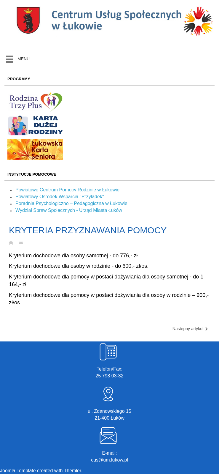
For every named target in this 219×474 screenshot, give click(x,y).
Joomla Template (18, 470)
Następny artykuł (190, 329)
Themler (72, 470)
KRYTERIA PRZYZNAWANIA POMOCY (88, 230)
